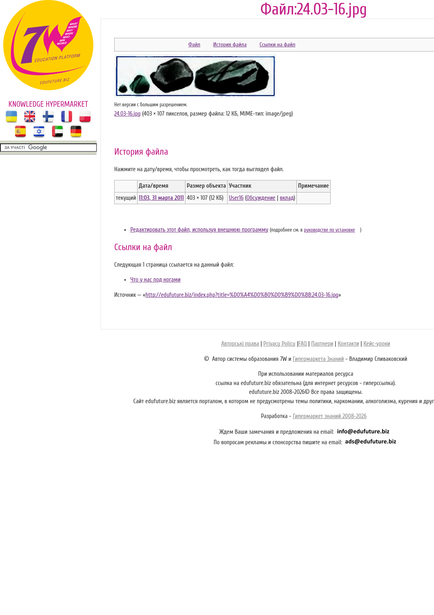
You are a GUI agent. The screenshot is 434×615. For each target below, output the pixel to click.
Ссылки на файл (277, 44)
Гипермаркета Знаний (318, 359)
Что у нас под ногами (155, 279)
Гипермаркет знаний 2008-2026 (329, 416)
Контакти (348, 343)
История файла (230, 44)
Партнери (322, 343)
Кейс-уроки (377, 343)
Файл (194, 44)
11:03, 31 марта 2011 (161, 198)
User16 (236, 198)
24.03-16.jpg (127, 113)
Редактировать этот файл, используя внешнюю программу (199, 229)
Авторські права (240, 343)
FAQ (302, 343)
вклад (287, 198)
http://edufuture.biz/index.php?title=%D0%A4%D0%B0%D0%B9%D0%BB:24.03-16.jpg (241, 295)
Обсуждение (261, 198)
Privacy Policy (279, 343)
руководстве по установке (329, 230)
